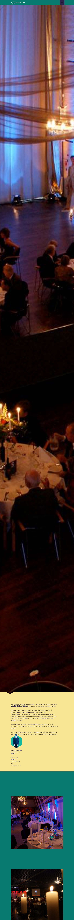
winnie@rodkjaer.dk (16, 766)
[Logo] (18, 3)
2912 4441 (17, 762)
